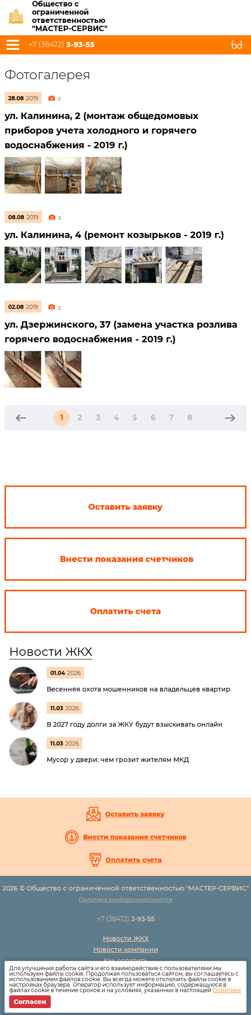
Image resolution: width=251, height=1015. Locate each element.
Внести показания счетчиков (135, 837)
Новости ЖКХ (50, 651)
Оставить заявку (135, 814)
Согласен (30, 1002)
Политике (227, 990)
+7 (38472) (61, 45)
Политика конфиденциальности (125, 899)
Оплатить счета (134, 860)
